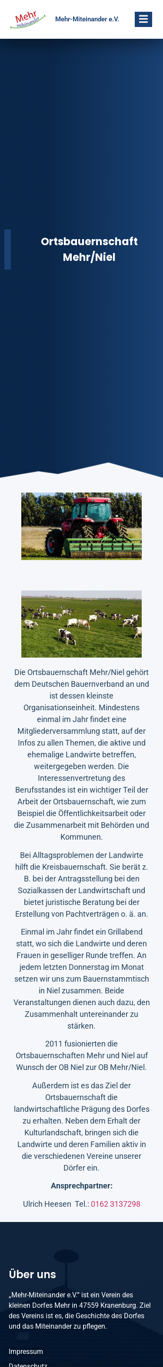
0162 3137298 (115, 1203)
